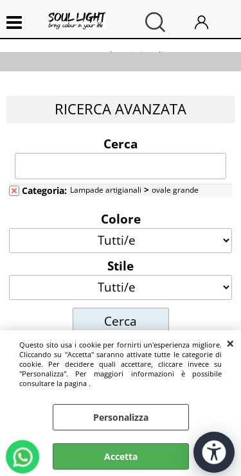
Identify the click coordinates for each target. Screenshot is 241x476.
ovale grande (175, 189)
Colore (121, 218)
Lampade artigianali (105, 189)
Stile (120, 265)
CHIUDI (230, 343)
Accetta (121, 456)
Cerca (120, 143)
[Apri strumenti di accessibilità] (214, 452)
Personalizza (120, 417)
